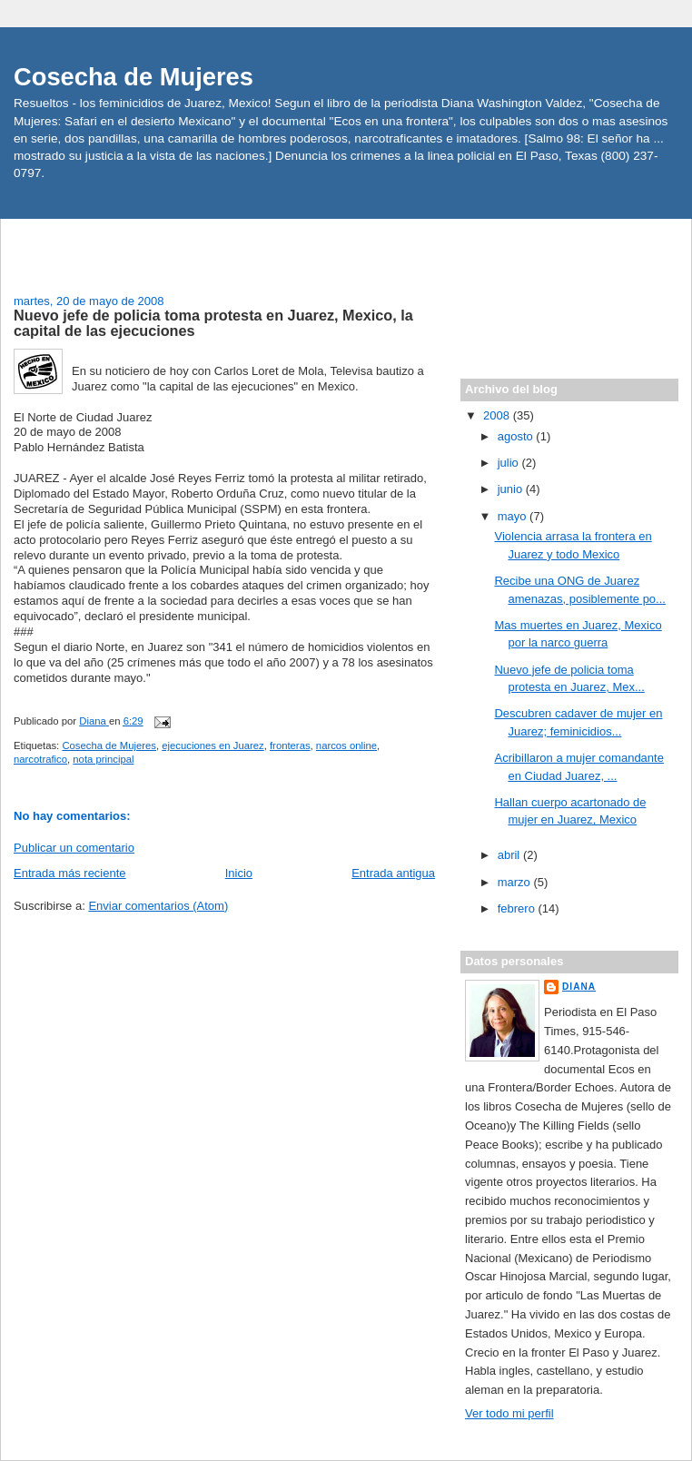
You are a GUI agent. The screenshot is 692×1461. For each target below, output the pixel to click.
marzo (516, 882)
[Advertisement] (120, 246)
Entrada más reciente (70, 873)
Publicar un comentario (74, 847)
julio (510, 462)
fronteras (290, 745)
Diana (579, 987)
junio (512, 489)
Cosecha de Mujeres (133, 77)
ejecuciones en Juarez (212, 745)
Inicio (238, 873)
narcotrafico (40, 759)
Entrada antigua (393, 873)
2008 (498, 415)
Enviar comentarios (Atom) (158, 906)
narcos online (346, 745)
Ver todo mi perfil (509, 1413)
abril (510, 855)
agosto (517, 436)
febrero (518, 908)
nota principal (103, 759)
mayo (513, 516)
